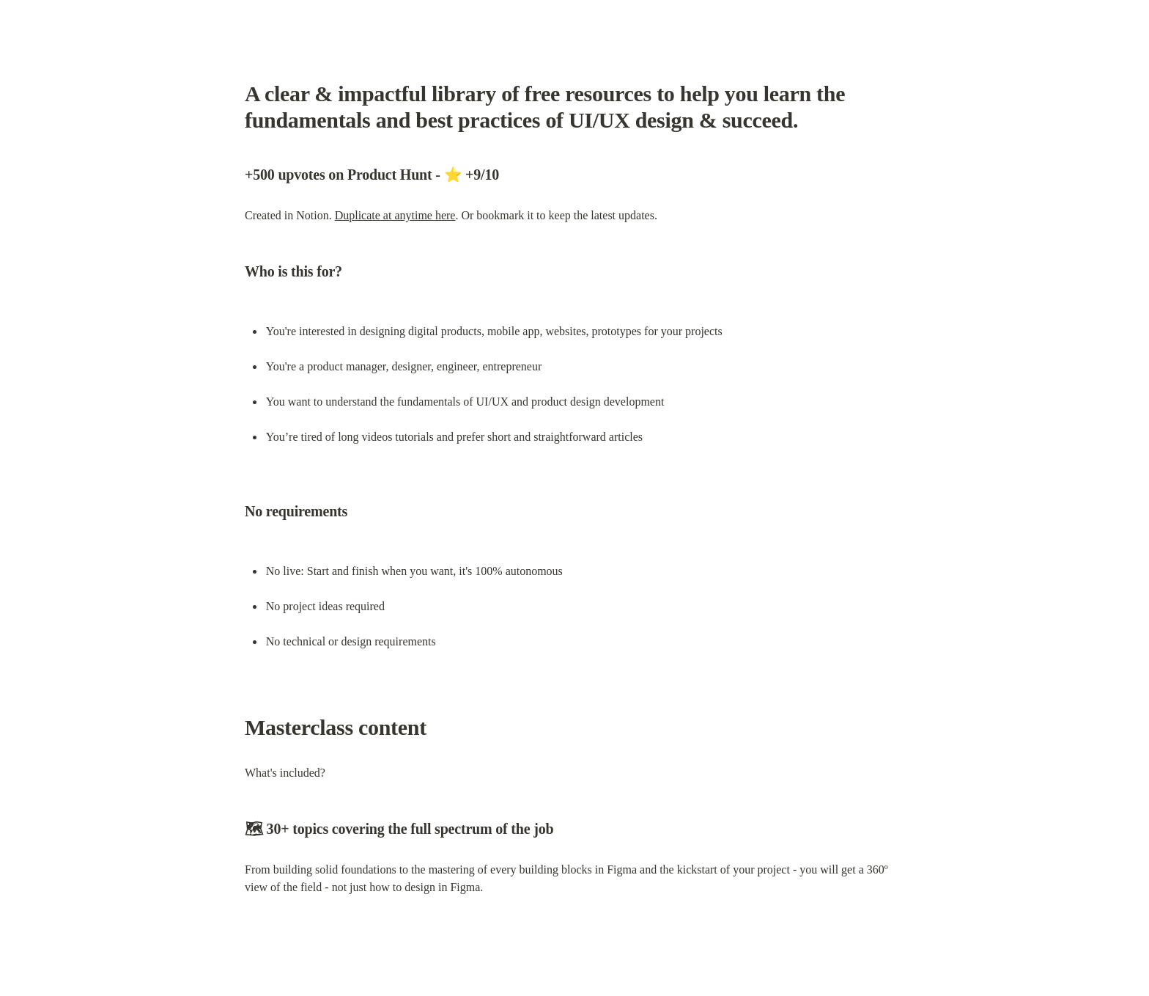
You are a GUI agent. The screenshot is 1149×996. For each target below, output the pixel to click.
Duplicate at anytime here (395, 215)
